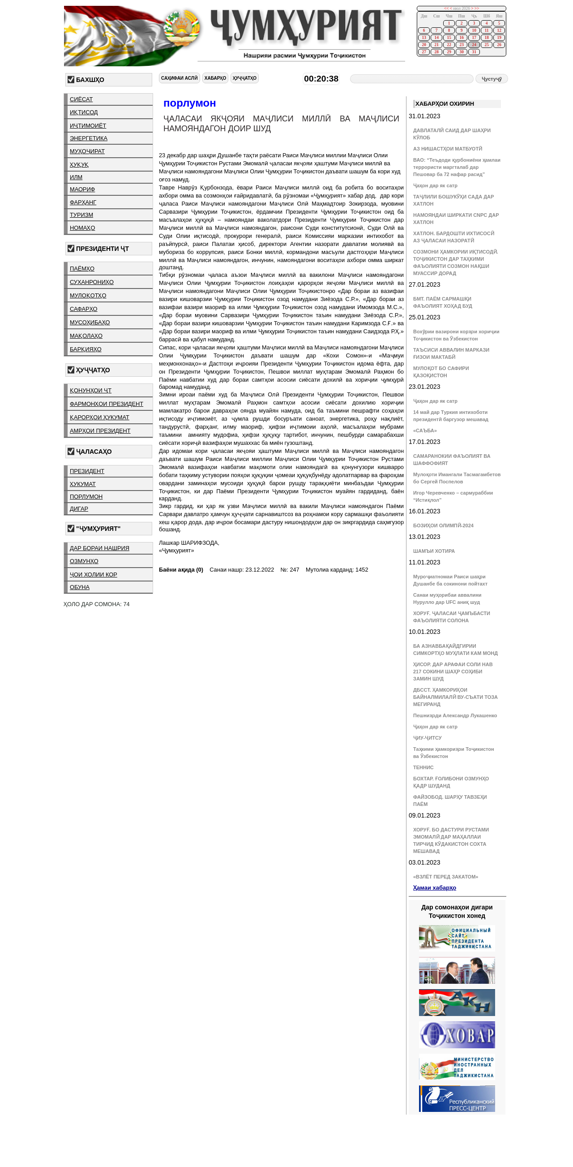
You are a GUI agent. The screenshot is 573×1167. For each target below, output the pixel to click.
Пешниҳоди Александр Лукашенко (455, 715)
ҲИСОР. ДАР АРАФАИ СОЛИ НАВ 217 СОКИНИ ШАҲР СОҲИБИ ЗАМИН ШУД (453, 671)
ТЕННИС (423, 767)
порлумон (86, 496)
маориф (82, 189)
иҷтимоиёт (88, 125)
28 (436, 52)
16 (461, 37)
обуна (80, 587)
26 (499, 45)
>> (477, 8)
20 (424, 45)
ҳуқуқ (79, 164)
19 (499, 37)
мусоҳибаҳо (90, 322)
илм (76, 177)
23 (461, 45)
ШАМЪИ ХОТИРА (434, 551)
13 (424, 37)
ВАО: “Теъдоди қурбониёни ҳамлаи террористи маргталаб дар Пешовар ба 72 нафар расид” (456, 167)
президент (87, 471)
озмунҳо (84, 561)
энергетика (88, 138)
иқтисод (84, 112)
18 (486, 37)
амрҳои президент (100, 430)
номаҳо (82, 227)
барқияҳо (86, 349)
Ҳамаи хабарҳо (434, 887)
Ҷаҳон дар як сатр (435, 185)
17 (474, 37)
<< (446, 8)
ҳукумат (83, 484)
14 (436, 37)
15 (449, 37)
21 (436, 45)
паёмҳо (82, 268)
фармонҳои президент (106, 403)
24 (474, 45)
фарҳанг (83, 202)
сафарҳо (84, 309)
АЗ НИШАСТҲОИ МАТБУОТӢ (447, 148)
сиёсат (81, 99)
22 (449, 45)
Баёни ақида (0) (181, 569)
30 (461, 52)
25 (486, 45)
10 (474, 30)
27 (424, 52)
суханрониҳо (92, 282)
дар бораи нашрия (99, 548)
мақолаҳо (86, 335)
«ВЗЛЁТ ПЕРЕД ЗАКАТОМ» (445, 876)
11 (487, 30)
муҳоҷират (87, 151)
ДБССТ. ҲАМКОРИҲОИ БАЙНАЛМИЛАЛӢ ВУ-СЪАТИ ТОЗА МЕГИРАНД (455, 697)
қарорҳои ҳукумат (99, 417)
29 (449, 52)
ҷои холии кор (93, 574)
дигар (79, 508)
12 (499, 30)
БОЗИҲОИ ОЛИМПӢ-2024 (443, 525)
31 (474, 52)
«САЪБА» (425, 430)
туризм (81, 214)
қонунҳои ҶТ (90, 390)
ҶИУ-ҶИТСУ (427, 738)
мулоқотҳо (88, 295)
